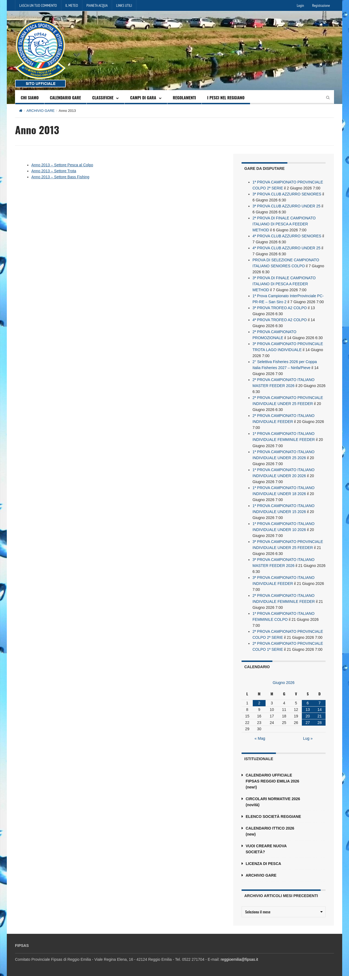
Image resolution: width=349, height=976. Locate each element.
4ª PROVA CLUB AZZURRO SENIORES (286, 236)
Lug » (308, 738)
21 (319, 716)
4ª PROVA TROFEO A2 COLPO (279, 320)
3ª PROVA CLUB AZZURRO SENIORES (286, 194)
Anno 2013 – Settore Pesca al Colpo (62, 165)
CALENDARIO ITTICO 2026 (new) (270, 831)
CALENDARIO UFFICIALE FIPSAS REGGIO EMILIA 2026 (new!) (272, 781)
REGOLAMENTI (184, 97)
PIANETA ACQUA (97, 5)
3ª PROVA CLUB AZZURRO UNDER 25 (286, 206)
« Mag (260, 738)
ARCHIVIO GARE (40, 111)
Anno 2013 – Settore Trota (53, 171)
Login (300, 5)
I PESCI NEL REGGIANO (226, 97)
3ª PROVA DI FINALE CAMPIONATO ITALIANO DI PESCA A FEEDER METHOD (284, 284)
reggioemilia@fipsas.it (239, 959)
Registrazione (321, 5)
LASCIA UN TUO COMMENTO (38, 5)
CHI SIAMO (30, 97)
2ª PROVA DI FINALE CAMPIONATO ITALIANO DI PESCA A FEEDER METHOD (284, 224)
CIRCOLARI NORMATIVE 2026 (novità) (273, 801)
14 (319, 709)
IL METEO (71, 5)
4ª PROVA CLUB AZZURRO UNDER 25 (286, 248)
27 (308, 722)
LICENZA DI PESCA (263, 863)
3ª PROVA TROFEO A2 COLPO (279, 308)
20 (308, 716)
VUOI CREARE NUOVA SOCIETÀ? (266, 848)
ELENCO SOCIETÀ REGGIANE (273, 816)
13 (308, 709)
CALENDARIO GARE (65, 97)
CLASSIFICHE (102, 97)
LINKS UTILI (124, 5)
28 (319, 722)
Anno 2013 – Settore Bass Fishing (60, 177)
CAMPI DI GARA (143, 97)
